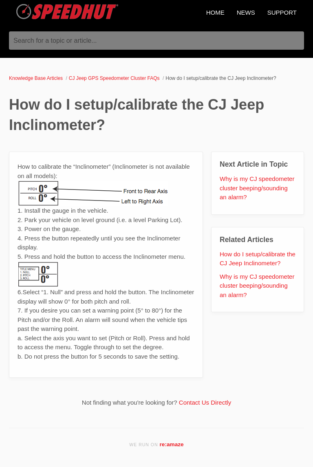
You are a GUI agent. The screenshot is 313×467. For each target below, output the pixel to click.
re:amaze (172, 444)
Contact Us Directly (205, 402)
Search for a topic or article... (55, 40)
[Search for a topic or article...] (156, 40)
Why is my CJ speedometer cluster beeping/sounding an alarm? (257, 187)
